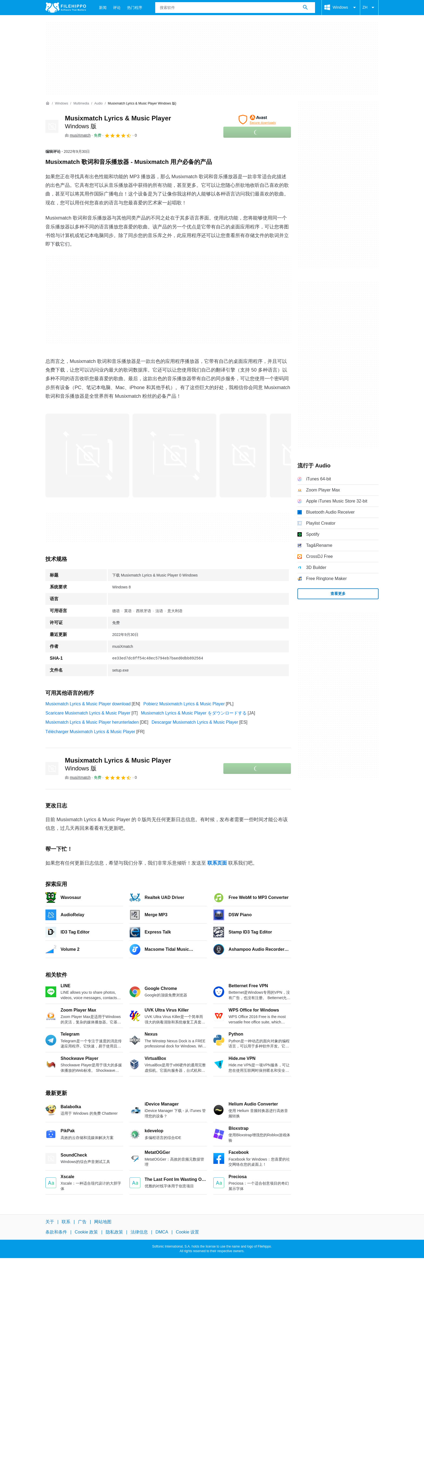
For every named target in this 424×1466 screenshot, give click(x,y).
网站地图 (102, 1221)
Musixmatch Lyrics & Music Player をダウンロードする (194, 713)
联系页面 (217, 863)
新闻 (103, 7)
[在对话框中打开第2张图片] (243, 455)
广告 (82, 1221)
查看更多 (338, 593)
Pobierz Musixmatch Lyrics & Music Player (184, 704)
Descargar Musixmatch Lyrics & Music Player (194, 722)
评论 (117, 7)
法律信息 (139, 1232)
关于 (49, 1221)
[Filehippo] (65, 7)
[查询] (235, 7)
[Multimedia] (81, 103)
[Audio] (98, 103)
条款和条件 (56, 1232)
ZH (369, 7)
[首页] (47, 103)
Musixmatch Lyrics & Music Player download (88, 704)
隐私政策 (114, 1232)
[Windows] (61, 103)
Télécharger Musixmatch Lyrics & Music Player (90, 731)
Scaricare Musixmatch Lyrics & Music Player (87, 713)
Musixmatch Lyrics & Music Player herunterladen (92, 722)
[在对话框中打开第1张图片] (174, 455)
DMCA (161, 1232)
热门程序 (134, 7)
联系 (66, 1221)
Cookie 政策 (86, 1232)
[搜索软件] (305, 7)
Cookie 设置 (187, 1232)
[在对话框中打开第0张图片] (87, 455)
